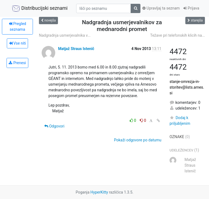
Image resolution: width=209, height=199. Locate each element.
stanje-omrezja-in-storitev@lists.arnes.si (187, 87)
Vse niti (17, 43)
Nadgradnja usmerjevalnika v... (65, 35)
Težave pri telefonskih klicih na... (177, 35)
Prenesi (17, 63)
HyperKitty (99, 192)
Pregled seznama (17, 26)
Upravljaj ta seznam (161, 8)
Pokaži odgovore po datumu (137, 140)
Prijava (191, 8)
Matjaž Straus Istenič (76, 48)
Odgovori (54, 126)
